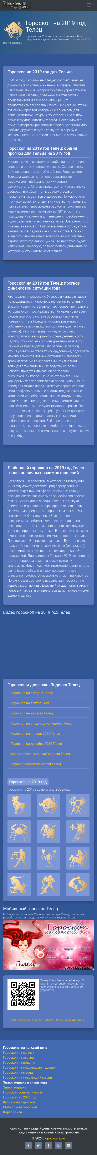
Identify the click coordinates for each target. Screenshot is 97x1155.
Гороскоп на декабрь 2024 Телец (36, 744)
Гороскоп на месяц (18, 1072)
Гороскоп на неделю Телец (32, 713)
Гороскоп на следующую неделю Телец (41, 723)
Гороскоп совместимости (23, 1092)
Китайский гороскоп (19, 1102)
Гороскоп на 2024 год (19, 1097)
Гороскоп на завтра (18, 1058)
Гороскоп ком (54, 1138)
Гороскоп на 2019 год (28, 782)
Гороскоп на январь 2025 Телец (35, 734)
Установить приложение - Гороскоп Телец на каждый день (47, 1019)
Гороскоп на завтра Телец (31, 703)
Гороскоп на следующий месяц (27, 1077)
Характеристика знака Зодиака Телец (40, 754)
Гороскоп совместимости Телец (36, 764)
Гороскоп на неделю (19, 1062)
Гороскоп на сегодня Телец (32, 693)
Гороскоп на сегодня (19, 1053)
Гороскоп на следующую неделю (29, 1067)
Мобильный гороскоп (20, 1107)
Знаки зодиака (14, 1087)
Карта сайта (12, 1112)
